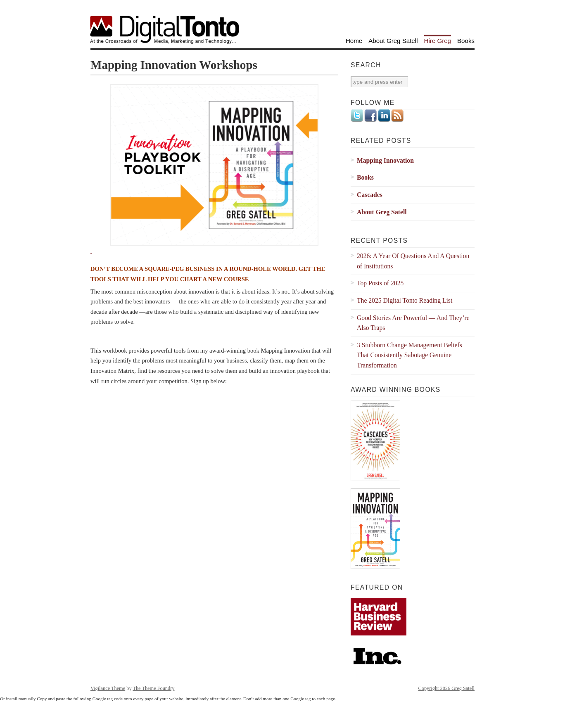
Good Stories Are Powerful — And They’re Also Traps (413, 323)
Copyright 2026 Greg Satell (446, 688)
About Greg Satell (393, 40)
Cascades (369, 194)
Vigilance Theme (107, 688)
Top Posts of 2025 (380, 283)
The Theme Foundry (153, 688)
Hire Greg (437, 40)
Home (354, 40)
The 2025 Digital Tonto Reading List (404, 300)
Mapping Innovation (385, 160)
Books (466, 40)
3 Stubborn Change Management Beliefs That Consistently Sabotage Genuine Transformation (409, 355)
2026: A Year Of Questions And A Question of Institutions (413, 261)
